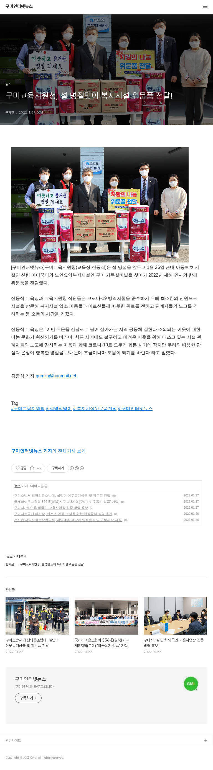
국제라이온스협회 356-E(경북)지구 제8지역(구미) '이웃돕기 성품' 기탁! (66, 502)
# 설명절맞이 (59, 408)
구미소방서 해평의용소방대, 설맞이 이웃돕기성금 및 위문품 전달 (62, 496)
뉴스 (17, 486)
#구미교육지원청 (28, 408)
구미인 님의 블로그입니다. (35, 686)
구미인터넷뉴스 (19, 6)
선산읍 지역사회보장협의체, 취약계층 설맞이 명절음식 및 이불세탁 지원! (68, 520)
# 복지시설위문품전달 (94, 408)
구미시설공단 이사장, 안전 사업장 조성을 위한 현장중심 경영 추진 (63, 514)
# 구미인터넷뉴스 (135, 408)
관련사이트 (13, 740)
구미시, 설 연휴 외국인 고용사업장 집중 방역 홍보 (51, 508)
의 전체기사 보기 (48, 451)
